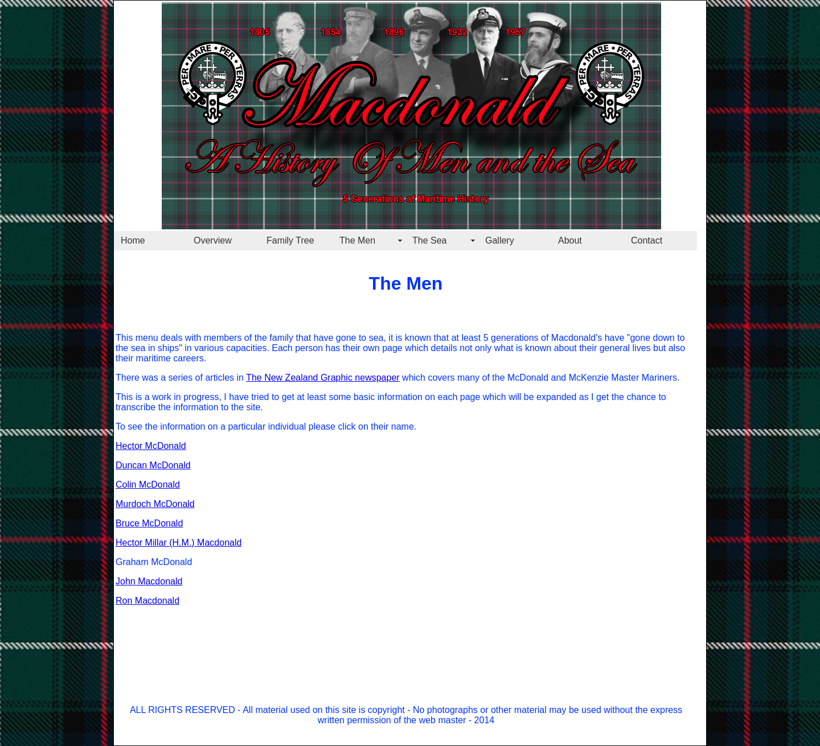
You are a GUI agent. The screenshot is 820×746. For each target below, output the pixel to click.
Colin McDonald (148, 484)
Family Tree (290, 240)
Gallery (499, 240)
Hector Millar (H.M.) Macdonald (178, 542)
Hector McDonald (151, 446)
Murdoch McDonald (155, 504)
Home (133, 240)
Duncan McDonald (153, 465)
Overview (213, 240)
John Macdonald (149, 581)
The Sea (429, 240)
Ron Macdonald (147, 600)
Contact (646, 240)
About (570, 240)
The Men (357, 240)
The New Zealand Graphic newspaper (322, 377)
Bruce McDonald (149, 523)
